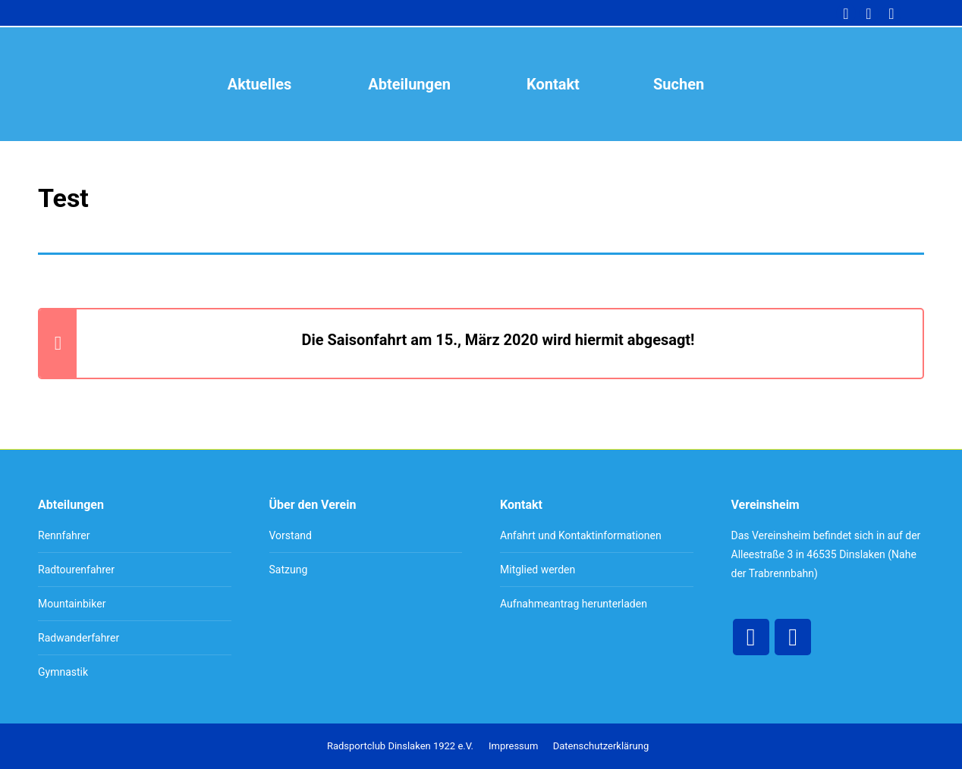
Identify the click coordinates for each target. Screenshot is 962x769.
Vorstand (290, 535)
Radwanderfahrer (78, 638)
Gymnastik (63, 672)
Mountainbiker (71, 604)
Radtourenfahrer (76, 569)
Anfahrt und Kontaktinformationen (581, 535)
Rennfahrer (64, 535)
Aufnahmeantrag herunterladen (573, 604)
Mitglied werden (537, 569)
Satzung (288, 569)
